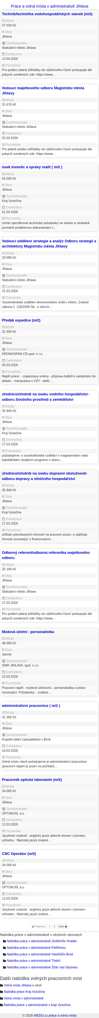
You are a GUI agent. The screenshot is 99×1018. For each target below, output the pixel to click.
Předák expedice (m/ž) (21, 320)
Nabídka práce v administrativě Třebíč (33, 960)
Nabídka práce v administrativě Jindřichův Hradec (42, 941)
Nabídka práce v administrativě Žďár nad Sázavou (42, 967)
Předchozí (39, 926)
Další (63, 926)
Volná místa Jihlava (17, 985)
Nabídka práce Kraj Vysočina (24, 991)
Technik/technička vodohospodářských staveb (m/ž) (47, 14)
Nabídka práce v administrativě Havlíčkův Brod (40, 954)
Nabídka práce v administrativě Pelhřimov (36, 947)
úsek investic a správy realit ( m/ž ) (32, 167)
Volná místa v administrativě (23, 998)
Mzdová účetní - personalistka (28, 632)
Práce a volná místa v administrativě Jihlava (49, 6)
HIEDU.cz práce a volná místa (55, 1015)
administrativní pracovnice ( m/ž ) (31, 705)
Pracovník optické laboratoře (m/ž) (32, 780)
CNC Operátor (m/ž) (19, 854)
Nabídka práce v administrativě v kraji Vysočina (37, 1005)
